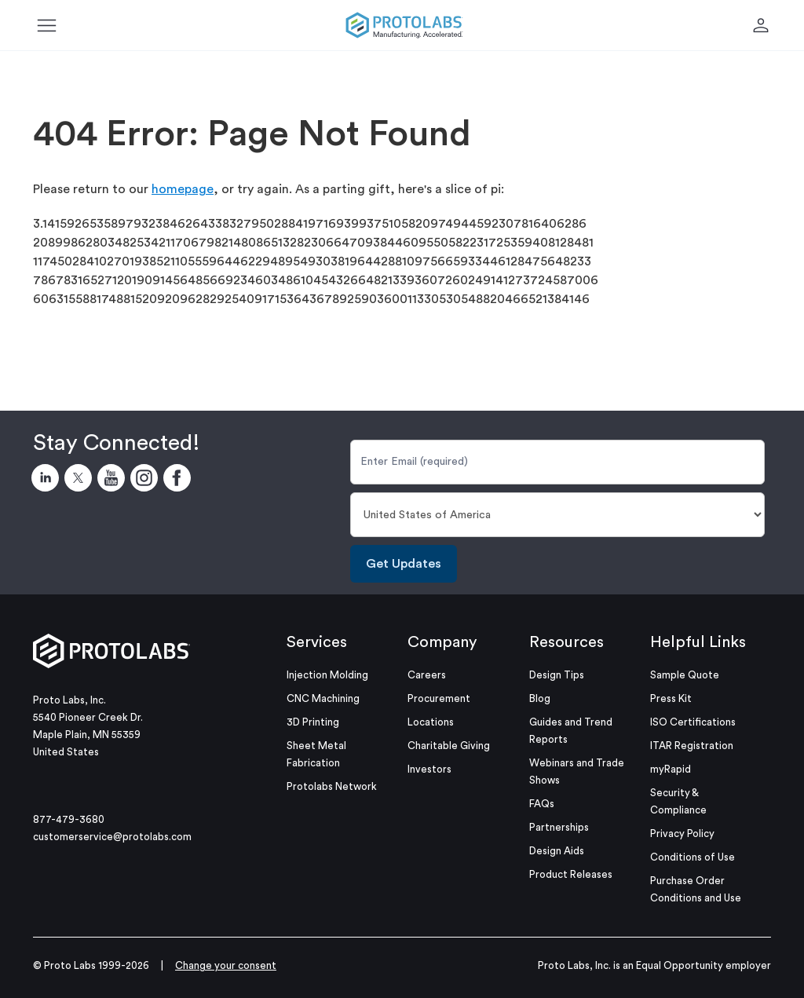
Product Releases (570, 874)
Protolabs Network (332, 786)
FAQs (541, 804)
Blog (539, 698)
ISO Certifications (693, 722)
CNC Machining (323, 698)
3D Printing (313, 722)
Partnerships (559, 827)
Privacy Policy (682, 833)
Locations (430, 722)
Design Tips (556, 675)
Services (317, 642)
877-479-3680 (68, 819)
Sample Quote (684, 675)
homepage (183, 189)
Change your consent (225, 965)
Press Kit (671, 698)
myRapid (670, 769)
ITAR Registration (691, 745)
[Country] (557, 514)
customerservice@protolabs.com (112, 837)
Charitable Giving (448, 745)
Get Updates (403, 563)
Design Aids (556, 851)
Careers (426, 675)
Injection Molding (327, 675)
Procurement (438, 698)
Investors (429, 769)
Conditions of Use (692, 857)
